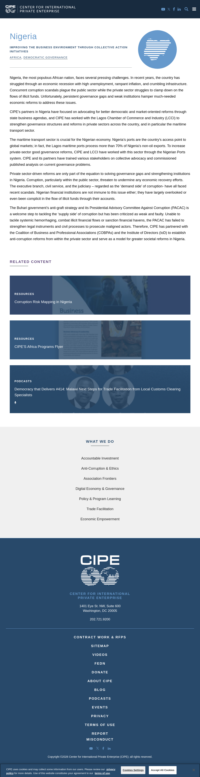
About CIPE (100, 681)
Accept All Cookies (162, 772)
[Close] (193, 772)
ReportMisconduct (99, 736)
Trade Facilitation (100, 509)
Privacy (100, 716)
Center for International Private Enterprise (100, 596)
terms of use (102, 775)
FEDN (100, 663)
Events (100, 707)
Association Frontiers (100, 479)
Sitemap (100, 646)
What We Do (100, 441)
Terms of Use (100, 725)
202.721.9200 (100, 619)
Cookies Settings (133, 772)
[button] (194, 9)
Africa (15, 57)
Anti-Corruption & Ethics (100, 468)
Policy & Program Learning (100, 499)
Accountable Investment (100, 458)
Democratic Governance (45, 57)
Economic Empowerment (100, 519)
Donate (100, 672)
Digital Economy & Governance (100, 489)
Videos (100, 655)
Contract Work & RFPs (100, 637)
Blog (100, 690)
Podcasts (100, 698)
